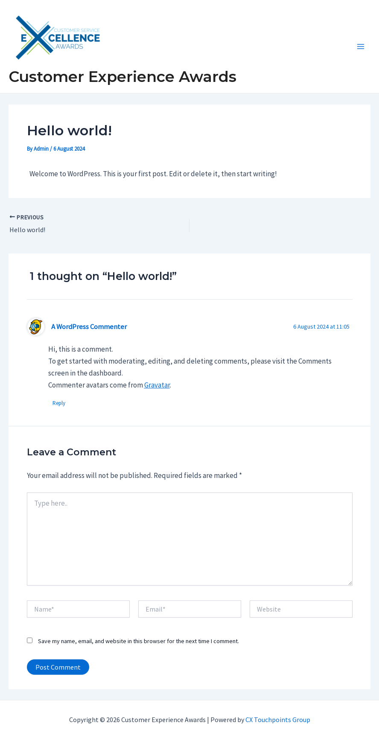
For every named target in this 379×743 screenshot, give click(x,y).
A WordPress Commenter (89, 326)
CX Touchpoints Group (277, 719)
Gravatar (157, 385)
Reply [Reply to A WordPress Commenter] (58, 403)
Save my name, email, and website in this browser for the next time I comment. (138, 641)
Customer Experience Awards (122, 76)
